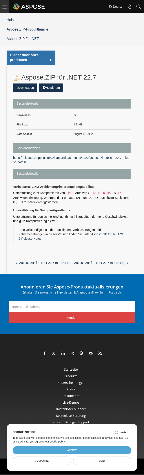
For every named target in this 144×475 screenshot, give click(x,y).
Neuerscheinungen (71, 383)
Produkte (71, 376)
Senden (72, 317)
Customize (42, 460)
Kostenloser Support (71, 409)
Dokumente (70, 396)
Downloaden (25, 87)
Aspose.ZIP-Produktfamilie (27, 29)
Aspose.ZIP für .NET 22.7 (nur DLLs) (101, 263)
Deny (102, 460)
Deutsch (116, 7)
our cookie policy (55, 441)
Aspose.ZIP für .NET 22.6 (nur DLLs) (42, 263)
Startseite (71, 369)
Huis (10, 20)
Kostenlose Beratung (71, 415)
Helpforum (51, 87)
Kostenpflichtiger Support (71, 422)
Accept (72, 450)
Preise (70, 389)
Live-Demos (70, 402)
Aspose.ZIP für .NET (23, 39)
